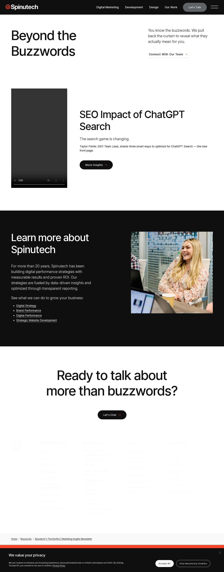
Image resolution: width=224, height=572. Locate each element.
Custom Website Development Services (96, 452)
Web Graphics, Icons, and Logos (139, 489)
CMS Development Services (94, 482)
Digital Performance (29, 315)
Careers (174, 478)
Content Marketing (51, 471)
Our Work (171, 7)
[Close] (220, 552)
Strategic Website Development (36, 320)
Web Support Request (182, 491)
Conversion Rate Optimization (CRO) (51, 486)
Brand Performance (28, 310)
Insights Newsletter (180, 485)
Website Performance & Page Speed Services (97, 511)
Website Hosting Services (93, 462)
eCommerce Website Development (95, 492)
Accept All (164, 563)
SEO (43, 458)
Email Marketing (49, 501)
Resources (176, 464)
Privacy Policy (58, 565)
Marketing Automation (53, 508)
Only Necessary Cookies (193, 563)
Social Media (48, 478)
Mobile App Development (91, 501)
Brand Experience (137, 481)
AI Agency (47, 451)
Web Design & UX (137, 451)
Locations (175, 471)
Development (134, 7)
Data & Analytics (50, 494)
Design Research (136, 474)
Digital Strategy (26, 305)
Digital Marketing (107, 7)
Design (154, 7)
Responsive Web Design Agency (136, 459)
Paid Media (47, 464)
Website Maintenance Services (96, 472)
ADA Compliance (136, 468)
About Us (175, 451)
